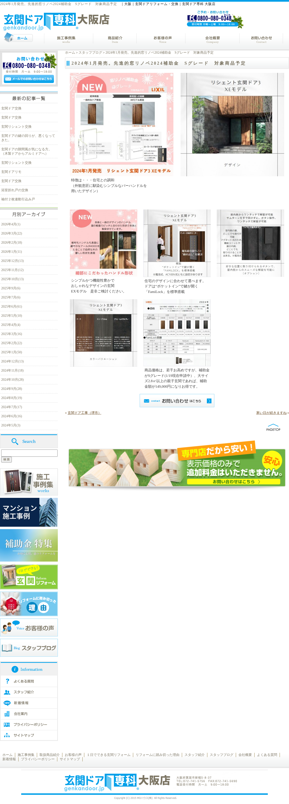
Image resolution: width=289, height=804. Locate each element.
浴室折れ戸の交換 (14, 190)
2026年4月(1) (10, 224)
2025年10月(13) (12, 279)
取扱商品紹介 (49, 755)
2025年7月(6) (10, 297)
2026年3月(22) (11, 233)
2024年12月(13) (12, 361)
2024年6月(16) (11, 416)
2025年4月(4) (10, 325)
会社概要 (245, 755)
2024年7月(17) (11, 407)
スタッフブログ (90, 52)
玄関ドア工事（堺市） (84, 413)
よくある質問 (267, 755)
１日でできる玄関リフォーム (109, 755)
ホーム (70, 52)
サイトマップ (70, 759)
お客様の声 (73, 755)
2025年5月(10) (11, 315)
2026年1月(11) (11, 251)
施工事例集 (26, 755)
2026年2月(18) (11, 242)
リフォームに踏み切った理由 (157, 755)
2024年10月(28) (12, 379)
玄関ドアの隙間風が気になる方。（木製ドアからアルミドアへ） (26, 151)
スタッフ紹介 (194, 755)
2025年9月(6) (10, 288)
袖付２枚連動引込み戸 (18, 199)
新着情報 (9, 759)
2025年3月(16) (11, 334)
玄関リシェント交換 (16, 126)
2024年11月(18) (12, 370)
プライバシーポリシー (38, 759)
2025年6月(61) (11, 306)
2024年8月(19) (11, 398)
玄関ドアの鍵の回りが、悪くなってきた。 (28, 138)
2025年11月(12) (12, 270)
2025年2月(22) (11, 343)
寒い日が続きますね (271, 413)
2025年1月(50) (11, 352)
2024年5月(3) (10, 425)
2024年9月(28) (11, 389)
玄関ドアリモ (11, 172)
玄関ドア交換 (11, 108)
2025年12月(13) (12, 261)
